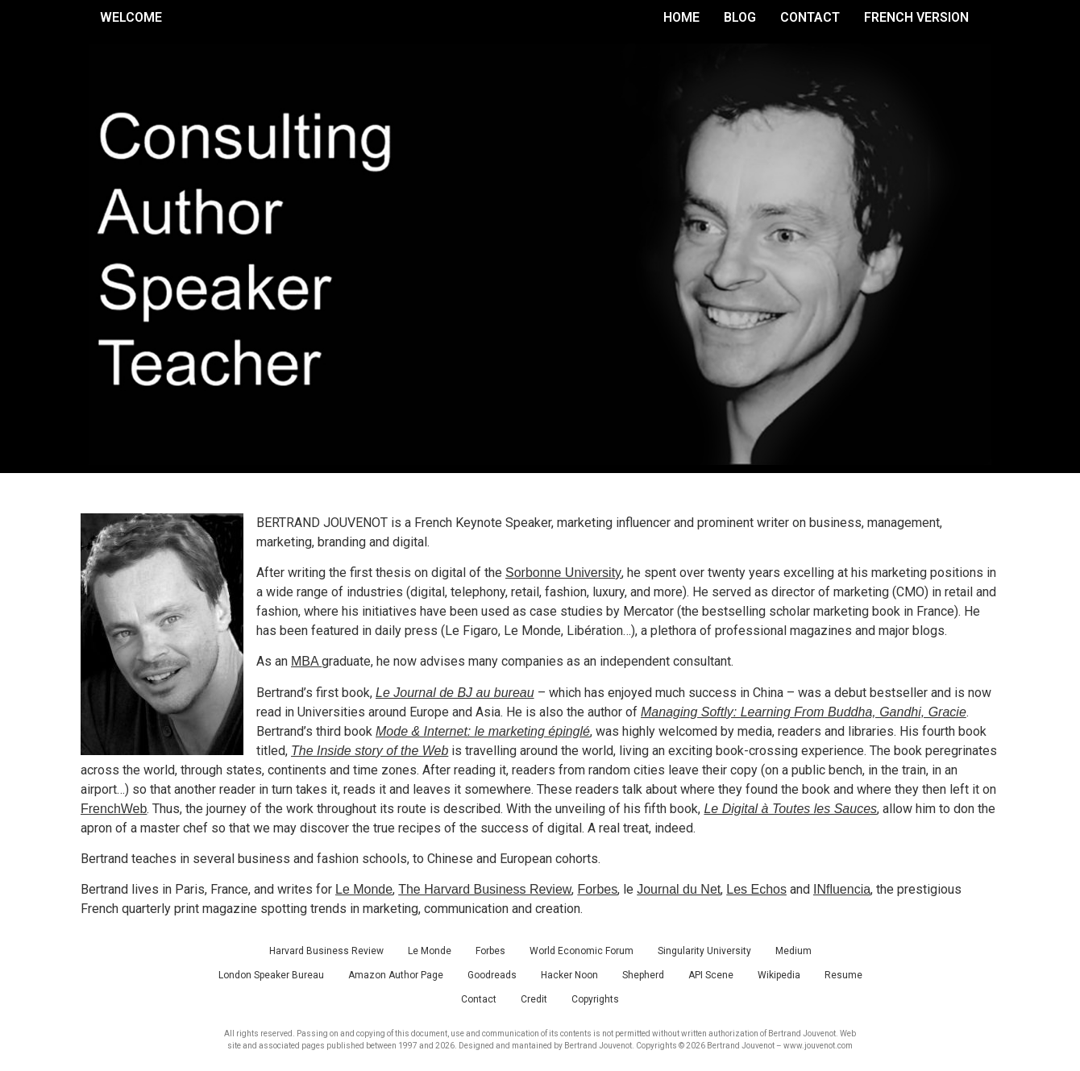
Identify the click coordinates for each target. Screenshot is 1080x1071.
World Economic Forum (581, 951)
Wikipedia (779, 975)
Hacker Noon (569, 975)
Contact (810, 17)
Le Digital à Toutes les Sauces (790, 809)
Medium (793, 951)
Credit (534, 999)
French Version (916, 17)
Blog (740, 17)
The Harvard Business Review (484, 889)
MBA (306, 661)
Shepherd (643, 975)
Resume (843, 975)
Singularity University (704, 951)
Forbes (597, 889)
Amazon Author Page (395, 975)
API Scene (710, 975)
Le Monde (364, 889)
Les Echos (756, 889)
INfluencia (841, 889)
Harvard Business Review (326, 951)
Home (681, 17)
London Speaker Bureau (271, 975)
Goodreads (492, 975)
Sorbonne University (563, 572)
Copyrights (595, 999)
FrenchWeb (114, 809)
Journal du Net (679, 889)
